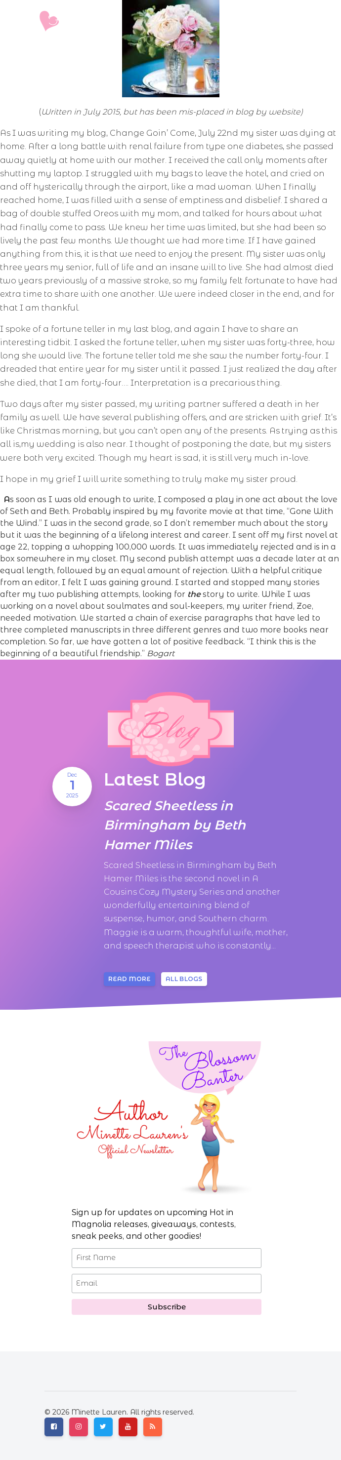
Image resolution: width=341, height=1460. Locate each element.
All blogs (184, 979)
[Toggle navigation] (290, 21)
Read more (129, 979)
